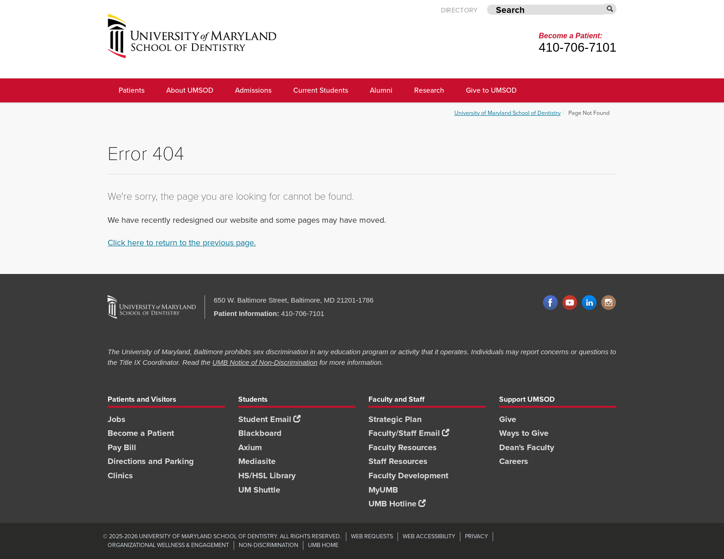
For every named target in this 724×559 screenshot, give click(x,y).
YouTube (570, 303)
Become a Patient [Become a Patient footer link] (141, 433)
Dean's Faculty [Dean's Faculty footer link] (526, 447)
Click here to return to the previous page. (182, 243)
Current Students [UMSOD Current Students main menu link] (320, 90)
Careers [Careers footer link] (513, 461)
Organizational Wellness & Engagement (168, 545)
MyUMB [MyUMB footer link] (383, 490)
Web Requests (372, 536)
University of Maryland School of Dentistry (507, 112)
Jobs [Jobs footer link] (117, 419)
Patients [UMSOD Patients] (132, 90)
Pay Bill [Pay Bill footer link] (122, 447)
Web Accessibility (429, 536)
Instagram (608, 303)
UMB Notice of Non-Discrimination (265, 362)
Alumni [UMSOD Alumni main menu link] (381, 90)
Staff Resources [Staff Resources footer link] (398, 461)
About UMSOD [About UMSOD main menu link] (189, 90)
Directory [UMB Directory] (459, 10)
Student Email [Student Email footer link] (269, 419)
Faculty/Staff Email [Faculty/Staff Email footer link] (408, 433)
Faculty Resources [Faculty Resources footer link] (402, 447)
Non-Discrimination (268, 545)
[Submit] (610, 9)
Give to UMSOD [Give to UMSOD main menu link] (491, 90)
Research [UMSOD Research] (429, 90)
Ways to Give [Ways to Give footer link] (524, 433)
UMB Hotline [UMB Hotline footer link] (397, 504)
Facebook (550, 303)
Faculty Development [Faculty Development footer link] (408, 476)
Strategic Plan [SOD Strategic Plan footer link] (395, 419)
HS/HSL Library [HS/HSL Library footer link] (267, 476)
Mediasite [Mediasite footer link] (257, 461)
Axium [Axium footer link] (250, 447)
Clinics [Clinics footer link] (120, 476)
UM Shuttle (259, 490)
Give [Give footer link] (507, 419)
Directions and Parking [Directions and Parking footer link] (151, 461)
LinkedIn (589, 303)
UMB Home (323, 545)
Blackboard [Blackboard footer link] (260, 433)
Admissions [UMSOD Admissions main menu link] (253, 90)
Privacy (476, 536)
